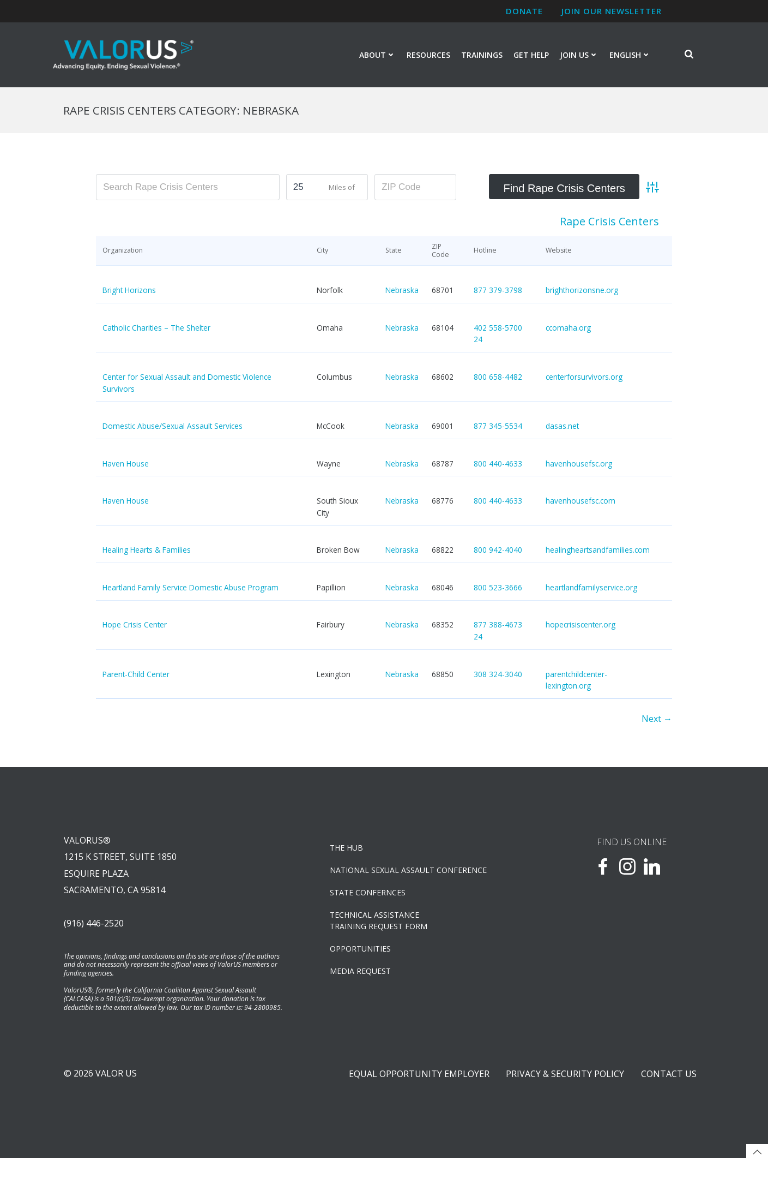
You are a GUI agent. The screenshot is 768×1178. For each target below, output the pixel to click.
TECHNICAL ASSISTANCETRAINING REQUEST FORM (380, 926)
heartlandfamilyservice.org (591, 589)
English (630, 55)
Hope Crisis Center (134, 626)
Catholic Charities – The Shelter (156, 330)
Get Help (531, 55)
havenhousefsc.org (579, 466)
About (377, 55)
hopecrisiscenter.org (580, 626)
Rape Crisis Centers (609, 223)
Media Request (361, 976)
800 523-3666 (498, 589)
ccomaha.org (568, 330)
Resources (428, 55)
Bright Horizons (129, 292)
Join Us (579, 55)
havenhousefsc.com (580, 503)
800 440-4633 (498, 466)
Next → (657, 721)
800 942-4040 (498, 552)
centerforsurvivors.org (584, 379)
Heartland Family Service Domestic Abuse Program (190, 589)
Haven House (125, 466)
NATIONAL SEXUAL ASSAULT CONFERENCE (409, 875)
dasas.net (562, 428)
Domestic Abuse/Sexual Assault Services (172, 428)
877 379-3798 (498, 292)
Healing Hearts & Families (146, 552)
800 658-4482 (498, 379)
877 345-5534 (498, 428)
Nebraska (402, 292)
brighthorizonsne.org (582, 292)
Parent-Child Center (136, 676)
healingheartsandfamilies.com (598, 552)
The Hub (348, 853)
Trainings (482, 55)
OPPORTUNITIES (361, 954)
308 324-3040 (498, 676)
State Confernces (369, 898)
